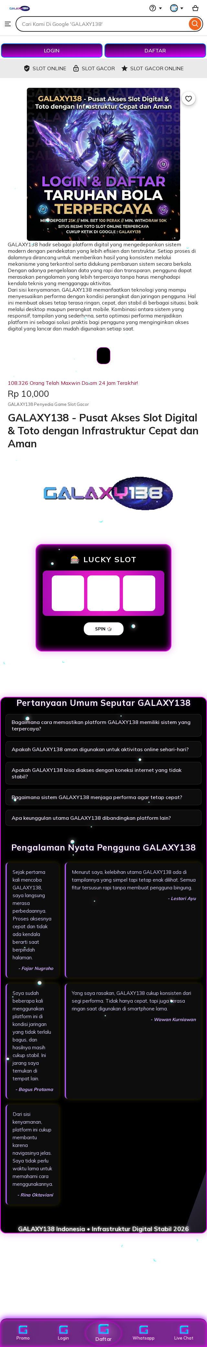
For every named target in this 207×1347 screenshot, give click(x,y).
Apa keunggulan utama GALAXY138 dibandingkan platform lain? (91, 818)
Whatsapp (144, 1333)
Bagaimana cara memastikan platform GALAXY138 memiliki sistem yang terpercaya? (101, 725)
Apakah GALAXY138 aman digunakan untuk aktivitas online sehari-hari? (100, 749)
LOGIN (52, 50)
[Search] (195, 24)
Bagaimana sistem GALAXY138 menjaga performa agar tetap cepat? (97, 797)
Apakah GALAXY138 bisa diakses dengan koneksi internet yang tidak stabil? (96, 773)
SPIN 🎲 (103, 628)
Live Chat (183, 1333)
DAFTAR (155, 50)
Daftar (103, 1333)
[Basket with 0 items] (195, 8)
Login (63, 1333)
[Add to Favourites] (188, 98)
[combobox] (101, 24)
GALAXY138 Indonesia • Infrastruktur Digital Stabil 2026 (103, 1229)
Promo (23, 1333)
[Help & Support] (155, 8)
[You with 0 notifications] (177, 8)
